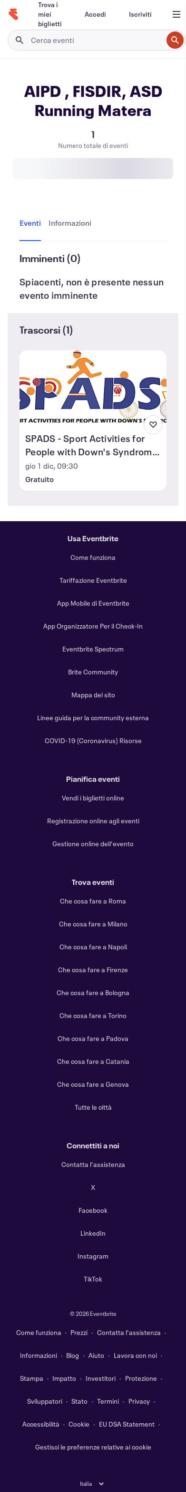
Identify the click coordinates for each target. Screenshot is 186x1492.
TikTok (93, 1278)
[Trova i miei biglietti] (49, 14)
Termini (108, 1401)
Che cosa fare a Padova (93, 1038)
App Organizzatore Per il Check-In (93, 625)
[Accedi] (95, 14)
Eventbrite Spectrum (93, 648)
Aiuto (96, 1355)
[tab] (32, 223)
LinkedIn (93, 1233)
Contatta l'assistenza (93, 1164)
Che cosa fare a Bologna (93, 992)
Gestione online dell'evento (93, 843)
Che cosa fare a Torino (93, 1015)
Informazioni (38, 1355)
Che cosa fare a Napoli (93, 946)
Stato (79, 1401)
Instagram (93, 1256)
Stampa (31, 1378)
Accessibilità (40, 1424)
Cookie (79, 1424)
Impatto (64, 1378)
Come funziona (93, 557)
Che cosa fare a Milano (93, 923)
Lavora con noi (135, 1355)
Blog (72, 1355)
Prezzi (79, 1332)
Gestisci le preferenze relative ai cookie (93, 1446)
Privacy (139, 1401)
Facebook (93, 1210)
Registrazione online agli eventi (93, 820)
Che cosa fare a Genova (93, 1084)
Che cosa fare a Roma (93, 900)
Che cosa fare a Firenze (93, 969)
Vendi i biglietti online (93, 797)
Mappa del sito (93, 694)
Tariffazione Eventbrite (93, 580)
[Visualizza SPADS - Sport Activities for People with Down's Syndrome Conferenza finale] (93, 387)
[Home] (13, 14)
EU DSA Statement (127, 1424)
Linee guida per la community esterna (93, 717)
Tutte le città (93, 1107)
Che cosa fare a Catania (93, 1061)
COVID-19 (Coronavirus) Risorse (93, 740)
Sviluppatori (44, 1401)
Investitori (101, 1378)
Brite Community (93, 671)
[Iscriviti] (140, 14)
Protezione (141, 1378)
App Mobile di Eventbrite (93, 603)
